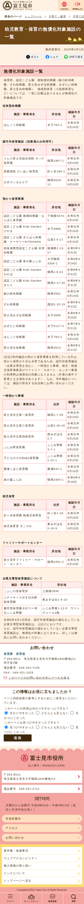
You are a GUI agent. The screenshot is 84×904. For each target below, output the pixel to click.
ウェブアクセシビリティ (21, 858)
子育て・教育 (57, 16)
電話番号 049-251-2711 (22, 788)
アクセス (12, 828)
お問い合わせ (15, 837)
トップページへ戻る (17, 880)
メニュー (10, 901)
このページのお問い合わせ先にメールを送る (39, 677)
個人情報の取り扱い (17, 865)
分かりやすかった (22, 713)
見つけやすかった (22, 727)
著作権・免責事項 (16, 850)
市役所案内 (13, 818)
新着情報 (52, 901)
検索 (73, 901)
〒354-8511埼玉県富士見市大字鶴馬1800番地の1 (30, 777)
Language (64, 9)
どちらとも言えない (55, 713)
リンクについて (14, 873)
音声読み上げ (77, 9)
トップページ (33, 16)
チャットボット (31, 901)
